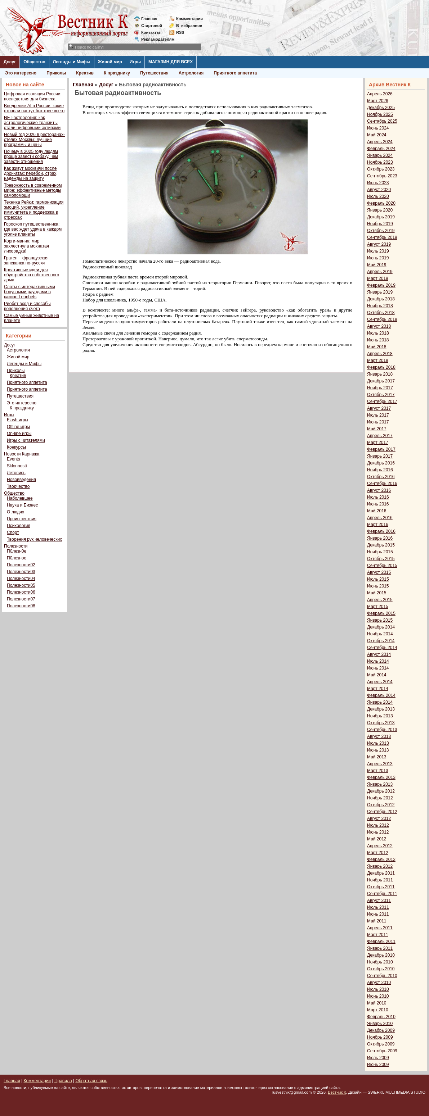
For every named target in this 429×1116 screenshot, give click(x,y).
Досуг (10, 61)
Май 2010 (376, 1003)
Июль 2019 (378, 251)
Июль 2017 (378, 415)
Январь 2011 (380, 948)
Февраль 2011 (381, 941)
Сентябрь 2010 (382, 975)
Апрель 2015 (380, 599)
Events (13, 459)
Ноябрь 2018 (380, 305)
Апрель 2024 (380, 141)
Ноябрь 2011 (380, 880)
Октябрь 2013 (381, 722)
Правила (63, 1080)
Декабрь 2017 (381, 381)
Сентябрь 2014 (382, 647)
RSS (180, 32)
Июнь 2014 (378, 668)
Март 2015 (377, 606)
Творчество (18, 486)
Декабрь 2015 (381, 545)
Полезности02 (21, 564)
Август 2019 (379, 244)
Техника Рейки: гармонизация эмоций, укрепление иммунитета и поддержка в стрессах (33, 210)
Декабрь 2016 (381, 463)
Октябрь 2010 (381, 968)
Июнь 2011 (378, 914)
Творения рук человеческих (34, 539)
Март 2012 (377, 852)
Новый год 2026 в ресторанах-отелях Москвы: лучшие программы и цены (34, 139)
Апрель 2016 (380, 517)
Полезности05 (21, 585)
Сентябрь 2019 (382, 237)
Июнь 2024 (378, 128)
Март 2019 (377, 278)
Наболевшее (20, 498)
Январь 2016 (380, 538)
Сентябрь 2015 (382, 565)
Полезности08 (21, 605)
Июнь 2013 (378, 750)
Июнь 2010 (378, 996)
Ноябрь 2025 (380, 114)
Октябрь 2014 (381, 640)
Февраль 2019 (381, 285)
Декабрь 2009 (381, 1030)
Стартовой (151, 25)
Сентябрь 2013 (382, 729)
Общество (34, 61)
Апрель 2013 (380, 763)
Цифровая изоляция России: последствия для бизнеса (33, 96)
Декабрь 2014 (381, 627)
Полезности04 (21, 578)
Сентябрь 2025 (382, 121)
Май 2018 (376, 346)
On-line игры (19, 433)
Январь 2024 (380, 155)
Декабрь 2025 (381, 107)
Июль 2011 (378, 907)
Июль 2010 (378, 989)
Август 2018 (379, 326)
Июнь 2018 (378, 339)
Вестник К (337, 1092)
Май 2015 (376, 592)
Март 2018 (377, 360)
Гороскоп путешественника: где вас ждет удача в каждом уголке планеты (33, 229)
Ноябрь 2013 (380, 715)
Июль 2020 (378, 196)
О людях (15, 511)
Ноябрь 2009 (380, 1037)
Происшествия (21, 518)
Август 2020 (379, 189)
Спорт (13, 532)
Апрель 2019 (380, 271)
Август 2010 (379, 982)
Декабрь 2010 (381, 955)
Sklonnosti (17, 465)
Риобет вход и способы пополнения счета (27, 306)
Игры (135, 61)
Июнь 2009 (378, 1064)
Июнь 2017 (378, 422)
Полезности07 (21, 599)
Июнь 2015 (378, 586)
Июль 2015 (378, 579)
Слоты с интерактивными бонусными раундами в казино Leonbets (29, 291)
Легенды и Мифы (71, 61)
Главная (149, 19)
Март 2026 (377, 100)
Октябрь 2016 (381, 476)
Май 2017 (376, 428)
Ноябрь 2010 (380, 962)
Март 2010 (377, 1009)
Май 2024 (376, 134)
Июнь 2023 (378, 182)
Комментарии (189, 19)
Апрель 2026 (380, 93)
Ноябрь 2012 (380, 797)
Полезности (15, 546)
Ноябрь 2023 (380, 162)
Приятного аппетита (235, 73)
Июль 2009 (378, 1057)
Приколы (56, 73)
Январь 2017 (380, 456)
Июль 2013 (378, 743)
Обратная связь (91, 1080)
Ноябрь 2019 (380, 223)
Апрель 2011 (380, 927)
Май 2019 (376, 264)
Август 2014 (379, 654)
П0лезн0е (16, 551)
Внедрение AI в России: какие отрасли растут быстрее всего (34, 108)
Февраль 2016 (381, 531)
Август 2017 (379, 408)
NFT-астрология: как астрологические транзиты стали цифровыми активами (32, 122)
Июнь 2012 (378, 832)
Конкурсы (16, 447)
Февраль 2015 (381, 613)
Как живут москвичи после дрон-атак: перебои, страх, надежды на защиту (31, 173)
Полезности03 (21, 571)
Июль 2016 (378, 497)
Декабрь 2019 (381, 216)
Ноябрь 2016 (380, 469)
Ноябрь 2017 (380, 387)
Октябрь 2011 (381, 886)
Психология (18, 525)
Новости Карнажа (21, 454)
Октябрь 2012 (381, 804)
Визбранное (189, 25)
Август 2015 (379, 572)
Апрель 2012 (380, 845)
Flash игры (17, 419)
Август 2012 (379, 818)
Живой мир (110, 61)
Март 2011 (377, 934)
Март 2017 (377, 442)
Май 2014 (376, 674)
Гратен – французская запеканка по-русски (26, 260)
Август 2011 (379, 900)
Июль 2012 (378, 825)
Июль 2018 (378, 333)
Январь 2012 (380, 866)
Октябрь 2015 (381, 558)
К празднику (117, 73)
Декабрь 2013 (381, 709)
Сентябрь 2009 (382, 1050)
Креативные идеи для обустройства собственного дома (31, 274)
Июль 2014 (378, 661)
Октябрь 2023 (381, 169)
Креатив (85, 73)
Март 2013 (377, 770)
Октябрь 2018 (381, 312)
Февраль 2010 (381, 1016)
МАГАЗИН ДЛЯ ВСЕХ (170, 61)
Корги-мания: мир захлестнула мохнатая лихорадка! (26, 246)
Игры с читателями (26, 440)
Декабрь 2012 (381, 791)
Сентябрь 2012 (382, 811)
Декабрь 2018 (381, 298)
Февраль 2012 (381, 859)
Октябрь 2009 (381, 1044)
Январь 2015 (380, 620)
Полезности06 (21, 592)
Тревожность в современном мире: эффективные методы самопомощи (33, 190)
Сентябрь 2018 (382, 319)
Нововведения (21, 479)
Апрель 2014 (380, 681)
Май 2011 (376, 921)
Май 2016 (376, 510)
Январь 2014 (380, 702)
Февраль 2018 (381, 367)
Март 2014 (377, 688)
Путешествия (154, 73)
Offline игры (18, 426)
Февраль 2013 (381, 777)
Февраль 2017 (381, 449)
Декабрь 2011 (381, 873)
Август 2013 (379, 736)
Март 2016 (377, 524)
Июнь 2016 (378, 504)
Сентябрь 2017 (382, 401)
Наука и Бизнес (22, 505)
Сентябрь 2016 (382, 483)
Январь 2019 (380, 292)
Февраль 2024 (381, 148)
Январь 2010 (380, 1023)
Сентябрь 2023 (382, 175)
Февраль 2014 (381, 695)
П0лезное (16, 558)
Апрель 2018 (380, 353)
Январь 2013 (380, 784)
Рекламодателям (155, 39)
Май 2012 (376, 838)
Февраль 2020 (381, 203)
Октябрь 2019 (381, 230)
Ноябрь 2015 (380, 551)
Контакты (150, 32)
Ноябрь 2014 (380, 633)
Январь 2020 (380, 210)
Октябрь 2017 (381, 394)
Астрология (191, 73)
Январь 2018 (380, 374)
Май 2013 (376, 756)
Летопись (16, 472)
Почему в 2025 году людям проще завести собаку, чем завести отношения (31, 156)
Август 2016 (379, 490)
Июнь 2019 (378, 257)
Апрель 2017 (380, 435)
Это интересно (20, 73)
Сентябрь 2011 (382, 893)
